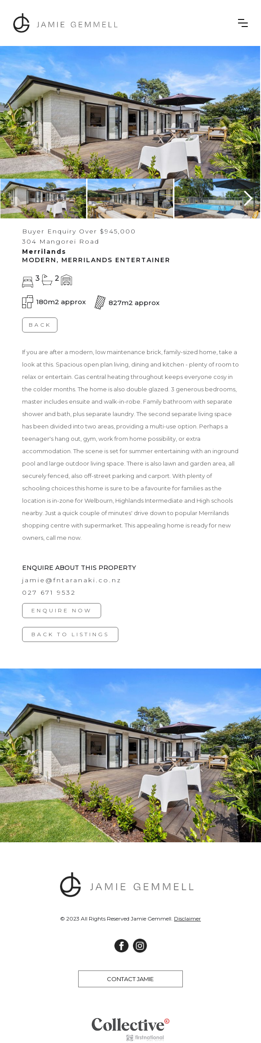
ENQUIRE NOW (61, 610)
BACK (40, 324)
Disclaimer (187, 918)
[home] (70, 23)
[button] (243, 23)
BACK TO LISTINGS (70, 634)
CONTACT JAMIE (130, 978)
